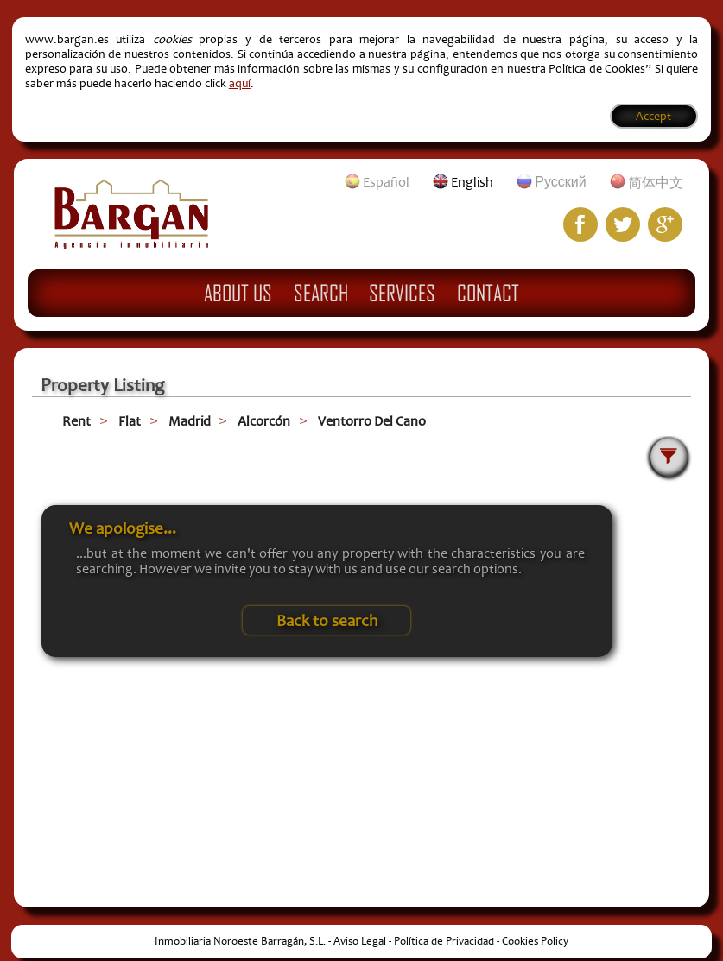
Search (321, 293)
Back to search (326, 620)
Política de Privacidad (444, 941)
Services (402, 293)
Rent (76, 421)
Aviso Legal (359, 941)
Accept (653, 116)
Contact (488, 293)
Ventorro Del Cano (372, 421)
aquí (240, 83)
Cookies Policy (535, 941)
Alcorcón (264, 421)
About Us (238, 293)
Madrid (189, 421)
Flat (129, 421)
